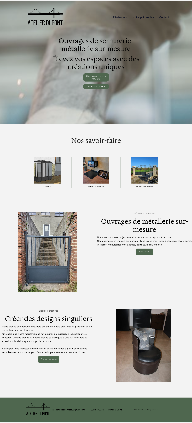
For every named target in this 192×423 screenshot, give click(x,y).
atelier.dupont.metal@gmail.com (68, 410)
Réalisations (144, 251)
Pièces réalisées (49, 359)
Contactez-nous (96, 86)
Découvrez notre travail (96, 77)
